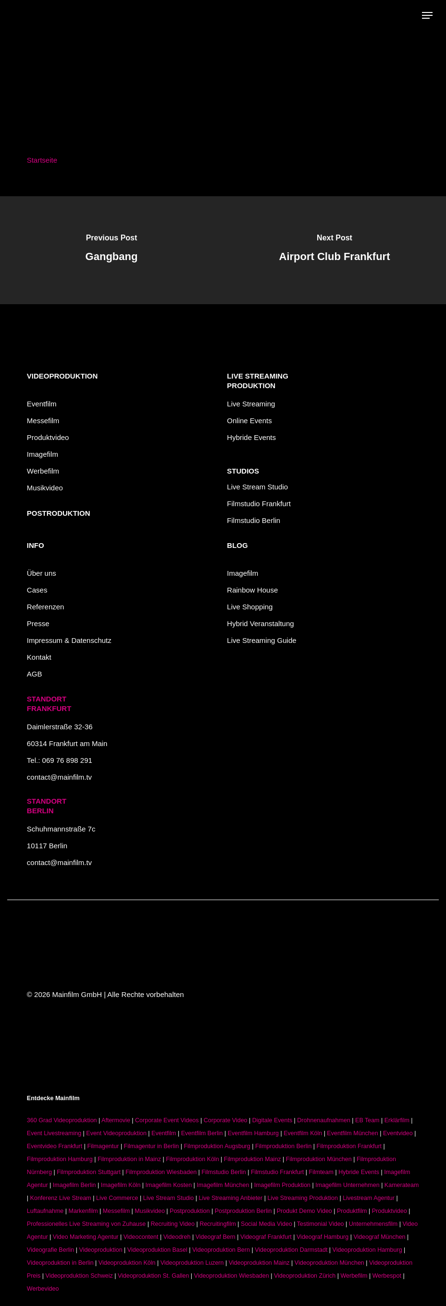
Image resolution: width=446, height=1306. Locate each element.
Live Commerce (117, 1198)
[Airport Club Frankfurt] (334, 250)
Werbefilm (43, 471)
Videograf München (379, 1237)
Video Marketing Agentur (86, 1237)
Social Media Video (266, 1224)
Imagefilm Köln (121, 1185)
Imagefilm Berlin (74, 1185)
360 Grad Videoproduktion (62, 1120)
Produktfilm (352, 1211)
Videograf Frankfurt (266, 1237)
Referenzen (45, 607)
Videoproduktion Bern (221, 1250)
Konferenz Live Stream (60, 1198)
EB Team (367, 1120)
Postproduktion (190, 1211)
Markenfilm (83, 1211)
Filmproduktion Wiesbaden (161, 1172)
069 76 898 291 (67, 760)
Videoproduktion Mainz (259, 1262)
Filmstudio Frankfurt (259, 503)
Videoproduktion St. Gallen (153, 1275)
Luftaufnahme (45, 1211)
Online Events (249, 420)
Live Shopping (250, 607)
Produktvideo (48, 437)
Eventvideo (398, 1133)
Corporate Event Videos (167, 1120)
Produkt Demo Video (304, 1211)
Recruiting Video (172, 1224)
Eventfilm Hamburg (253, 1133)
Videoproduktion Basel (157, 1250)
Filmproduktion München (319, 1159)
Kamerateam (401, 1185)
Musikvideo (45, 488)
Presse (38, 623)
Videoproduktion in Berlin (60, 1262)
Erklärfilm (396, 1120)
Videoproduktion (101, 1250)
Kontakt (39, 657)
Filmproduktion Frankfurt (349, 1146)
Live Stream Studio (257, 487)
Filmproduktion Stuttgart (89, 1172)
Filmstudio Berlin (253, 520)
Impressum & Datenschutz (69, 640)
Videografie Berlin (50, 1250)
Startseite (42, 160)
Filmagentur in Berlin (151, 1146)
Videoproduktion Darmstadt (291, 1250)
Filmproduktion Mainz (252, 1159)
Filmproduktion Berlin (283, 1146)
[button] (427, 15)
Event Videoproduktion (116, 1133)
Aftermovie (115, 1120)
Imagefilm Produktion (282, 1185)
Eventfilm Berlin (202, 1133)
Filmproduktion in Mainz (129, 1159)
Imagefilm (42, 454)
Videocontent (141, 1237)
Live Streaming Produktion (302, 1198)
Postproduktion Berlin (243, 1211)
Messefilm (43, 420)
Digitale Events (272, 1120)
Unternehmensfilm (373, 1224)
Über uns (41, 573)
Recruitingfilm (217, 1224)
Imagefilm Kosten (169, 1185)
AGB (34, 674)
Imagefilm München (223, 1185)
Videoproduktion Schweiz (79, 1275)
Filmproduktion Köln (192, 1159)
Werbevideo (43, 1288)
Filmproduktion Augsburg (217, 1146)
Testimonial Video (320, 1224)
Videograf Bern (215, 1237)
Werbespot (386, 1275)
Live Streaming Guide (261, 640)
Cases (37, 590)
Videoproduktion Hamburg (367, 1250)
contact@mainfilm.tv (59, 777)
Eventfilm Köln (303, 1133)
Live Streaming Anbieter (231, 1198)
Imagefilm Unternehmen (347, 1185)
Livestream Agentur (369, 1198)
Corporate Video (226, 1120)
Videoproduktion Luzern (192, 1262)
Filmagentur (103, 1146)
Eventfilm (42, 404)
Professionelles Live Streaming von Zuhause (86, 1224)
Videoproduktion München (329, 1262)
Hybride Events (251, 437)
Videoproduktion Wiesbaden (231, 1275)
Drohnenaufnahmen (323, 1120)
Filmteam (321, 1172)
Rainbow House (252, 590)
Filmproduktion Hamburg (60, 1159)
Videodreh (177, 1237)
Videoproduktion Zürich (304, 1275)
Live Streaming (251, 404)
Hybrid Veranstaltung (260, 623)
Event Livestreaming (54, 1133)
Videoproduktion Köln (127, 1262)
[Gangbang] (111, 250)
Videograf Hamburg (322, 1237)
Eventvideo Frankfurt (54, 1146)
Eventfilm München (352, 1133)
